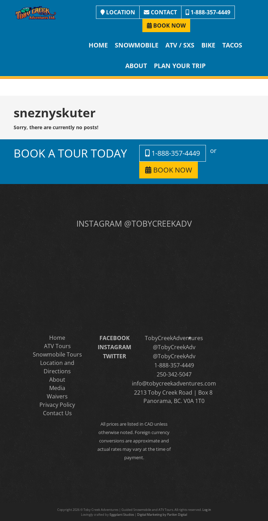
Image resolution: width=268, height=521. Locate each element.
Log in (206, 509)
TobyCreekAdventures (174, 338)
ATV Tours (57, 346)
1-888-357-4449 (208, 12)
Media (57, 388)
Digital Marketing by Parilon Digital (162, 514)
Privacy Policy (57, 405)
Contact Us (57, 413)
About (136, 65)
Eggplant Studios (122, 514)
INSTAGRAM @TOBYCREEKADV (134, 223)
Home (98, 45)
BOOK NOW (166, 25)
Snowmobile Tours (57, 354)
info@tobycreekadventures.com (174, 383)
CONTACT (160, 12)
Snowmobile (136, 45)
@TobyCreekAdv (174, 347)
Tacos (232, 45)
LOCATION (117, 12)
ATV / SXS (179, 45)
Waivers (57, 396)
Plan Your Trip (180, 65)
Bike (208, 45)
